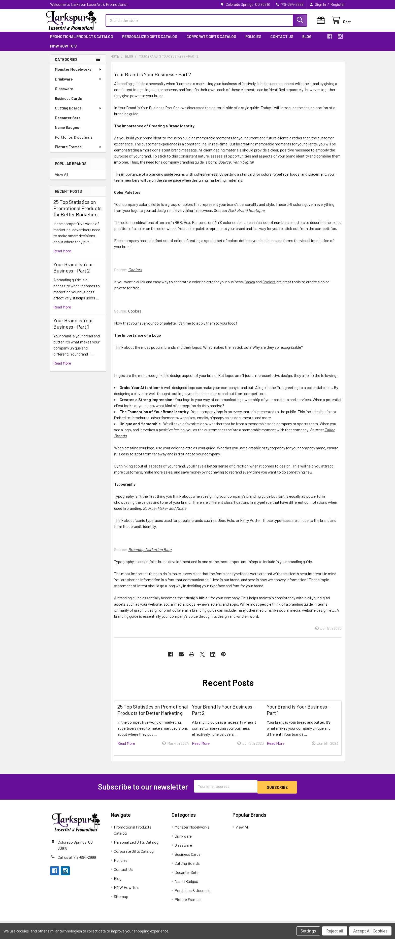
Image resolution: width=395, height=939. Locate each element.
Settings (308, 931)
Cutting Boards (78, 112)
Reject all (334, 931)
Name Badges (67, 132)
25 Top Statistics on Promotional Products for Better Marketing (77, 212)
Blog (307, 41)
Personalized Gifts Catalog (149, 41)
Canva (250, 286)
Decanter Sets (68, 122)
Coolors (269, 286)
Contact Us (281, 41)
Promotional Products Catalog (81, 41)
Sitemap (121, 899)
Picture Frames (78, 151)
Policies (253, 41)
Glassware (64, 93)
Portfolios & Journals (73, 141)
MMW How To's (63, 50)
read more (62, 255)
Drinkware (78, 83)
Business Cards (68, 103)
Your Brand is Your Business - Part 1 (73, 328)
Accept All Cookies (370, 931)
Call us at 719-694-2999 (77, 860)
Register (338, 4)
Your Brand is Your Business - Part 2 (73, 272)
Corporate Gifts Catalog (211, 41)
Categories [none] (66, 64)
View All (61, 178)
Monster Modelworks (78, 73)
